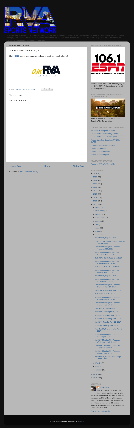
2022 (95, 187)
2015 (95, 378)
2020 (95, 194)
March (98, 363)
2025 (95, 177)
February (99, 366)
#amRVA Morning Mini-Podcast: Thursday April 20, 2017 (107, 286)
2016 (95, 374)
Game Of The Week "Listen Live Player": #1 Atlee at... (107, 347)
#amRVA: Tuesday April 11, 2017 (108, 322)
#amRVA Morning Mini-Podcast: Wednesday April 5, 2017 (107, 341)
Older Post (79, 166)
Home (47, 166)
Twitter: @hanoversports (100, 151)
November (99, 211)
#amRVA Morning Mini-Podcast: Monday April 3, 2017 (107, 352)
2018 (95, 201)
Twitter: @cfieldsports (99, 148)
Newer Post (15, 166)
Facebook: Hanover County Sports (104, 134)
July (97, 224)
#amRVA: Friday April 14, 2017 (107, 312)
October (98, 214)
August (98, 221)
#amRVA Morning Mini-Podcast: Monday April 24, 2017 (107, 271)
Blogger (81, 421)
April (97, 235)
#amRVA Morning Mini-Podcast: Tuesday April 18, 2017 (107, 298)
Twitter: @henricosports (100, 155)
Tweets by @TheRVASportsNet (103, 164)
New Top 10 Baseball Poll (105, 308)
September (100, 218)
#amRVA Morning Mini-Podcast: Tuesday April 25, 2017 (107, 262)
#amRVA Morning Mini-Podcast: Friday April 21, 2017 (107, 280)
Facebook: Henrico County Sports (104, 137)
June (97, 228)
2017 (95, 204)
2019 (95, 197)
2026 (95, 173)
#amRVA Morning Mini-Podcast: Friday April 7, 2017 (107, 336)
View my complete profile (100, 411)
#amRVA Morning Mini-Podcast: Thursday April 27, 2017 (107, 253)
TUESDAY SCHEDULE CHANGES (108, 258)
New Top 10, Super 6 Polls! (105, 276)
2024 (95, 180)
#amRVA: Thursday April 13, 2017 (108, 315)
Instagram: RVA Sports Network (103, 145)
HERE (16, 56)
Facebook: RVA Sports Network (103, 131)
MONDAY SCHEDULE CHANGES (108, 267)
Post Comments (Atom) (29, 172)
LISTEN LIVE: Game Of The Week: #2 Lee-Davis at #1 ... (110, 242)
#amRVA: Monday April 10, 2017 (108, 325)
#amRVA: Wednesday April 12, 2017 (109, 319)
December (99, 207)
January (98, 370)
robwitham (104, 387)
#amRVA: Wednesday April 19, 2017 (109, 290)
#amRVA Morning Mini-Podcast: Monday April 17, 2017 (107, 304)
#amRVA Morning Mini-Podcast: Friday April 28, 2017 (107, 248)
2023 (95, 184)
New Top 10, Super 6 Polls (105, 238)
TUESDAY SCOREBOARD (105, 294)
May (97, 231)
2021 (95, 191)
